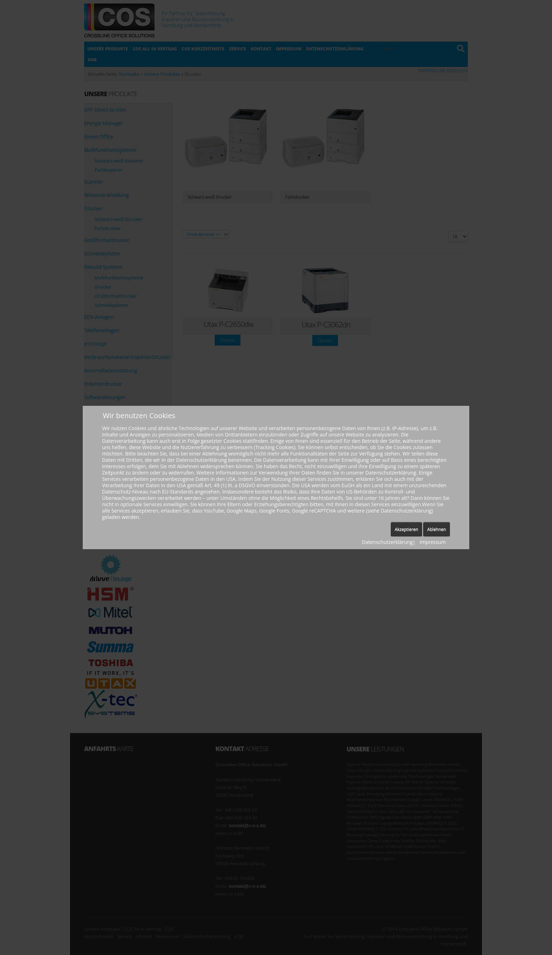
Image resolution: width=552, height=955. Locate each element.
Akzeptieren (406, 529)
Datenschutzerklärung (387, 542)
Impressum (433, 542)
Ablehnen (436, 529)
